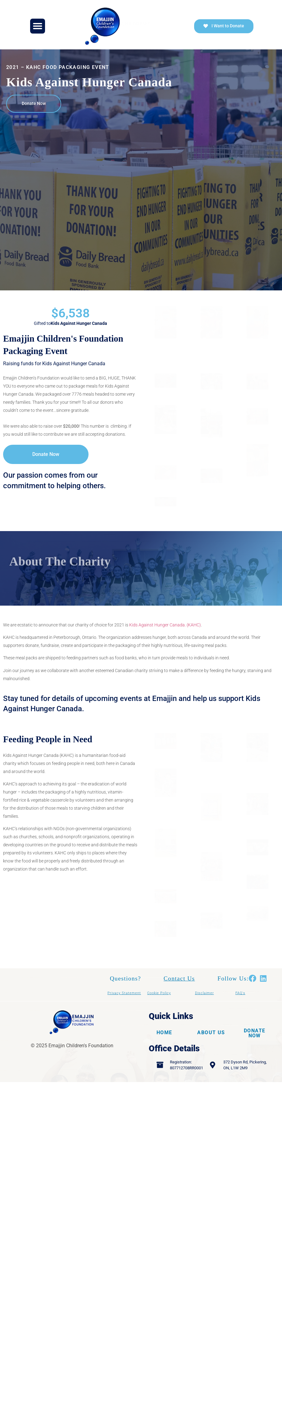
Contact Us (179, 992)
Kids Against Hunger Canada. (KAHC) (165, 632)
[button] (37, 26)
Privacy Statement (124, 1007)
